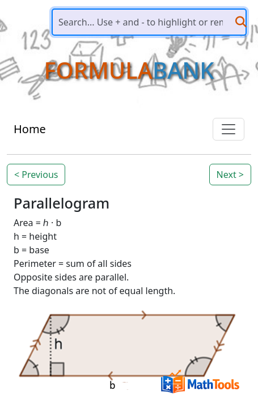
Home (30, 129)
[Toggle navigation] (228, 129)
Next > (230, 174)
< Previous (36, 174)
